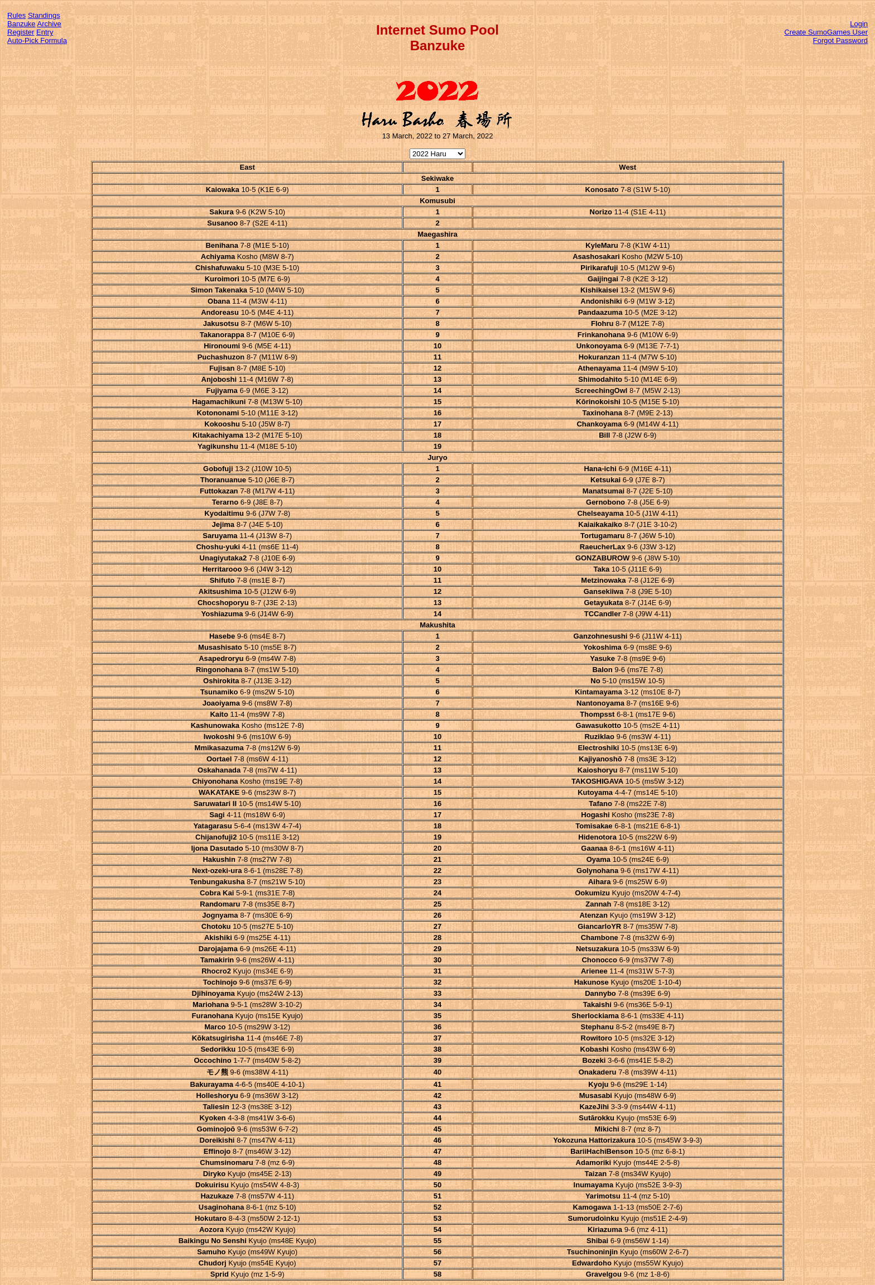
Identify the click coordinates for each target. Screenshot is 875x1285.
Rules (16, 15)
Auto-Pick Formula (37, 40)
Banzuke (21, 24)
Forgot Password (840, 40)
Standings (44, 15)
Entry (44, 32)
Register (20, 32)
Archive (49, 24)
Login (859, 24)
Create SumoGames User (826, 32)
